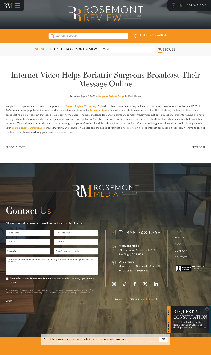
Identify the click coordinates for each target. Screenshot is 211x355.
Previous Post (15, 147)
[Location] (136, 250)
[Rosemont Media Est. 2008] (105, 191)
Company (181, 251)
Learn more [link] (120, 340)
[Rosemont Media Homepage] (8, 5)
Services (180, 238)
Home (178, 231)
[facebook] (136, 286)
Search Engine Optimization (29, 128)
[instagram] (115, 286)
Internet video (98, 110)
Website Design (117, 96)
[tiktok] (126, 286)
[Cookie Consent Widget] (105, 340)
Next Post (198, 147)
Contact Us (183, 257)
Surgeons (103, 96)
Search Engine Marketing (81, 106)
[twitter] (146, 286)
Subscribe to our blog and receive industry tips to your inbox (52, 280)
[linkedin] (157, 286)
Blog (178, 244)
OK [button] (163, 340)
